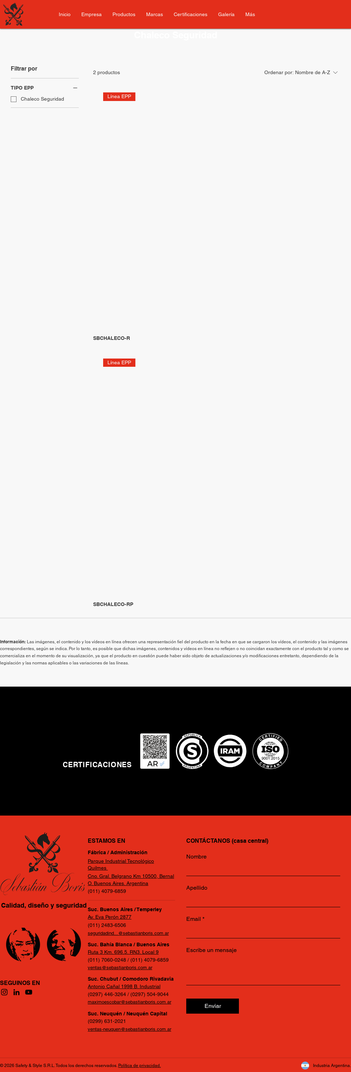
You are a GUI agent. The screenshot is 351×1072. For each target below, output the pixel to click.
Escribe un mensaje (211, 950)
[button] (250, 14)
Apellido (196, 888)
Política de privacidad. (139, 1065)
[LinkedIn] (16, 992)
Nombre (196, 857)
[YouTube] (28, 992)
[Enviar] (212, 1006)
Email (193, 919)
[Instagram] (4, 992)
